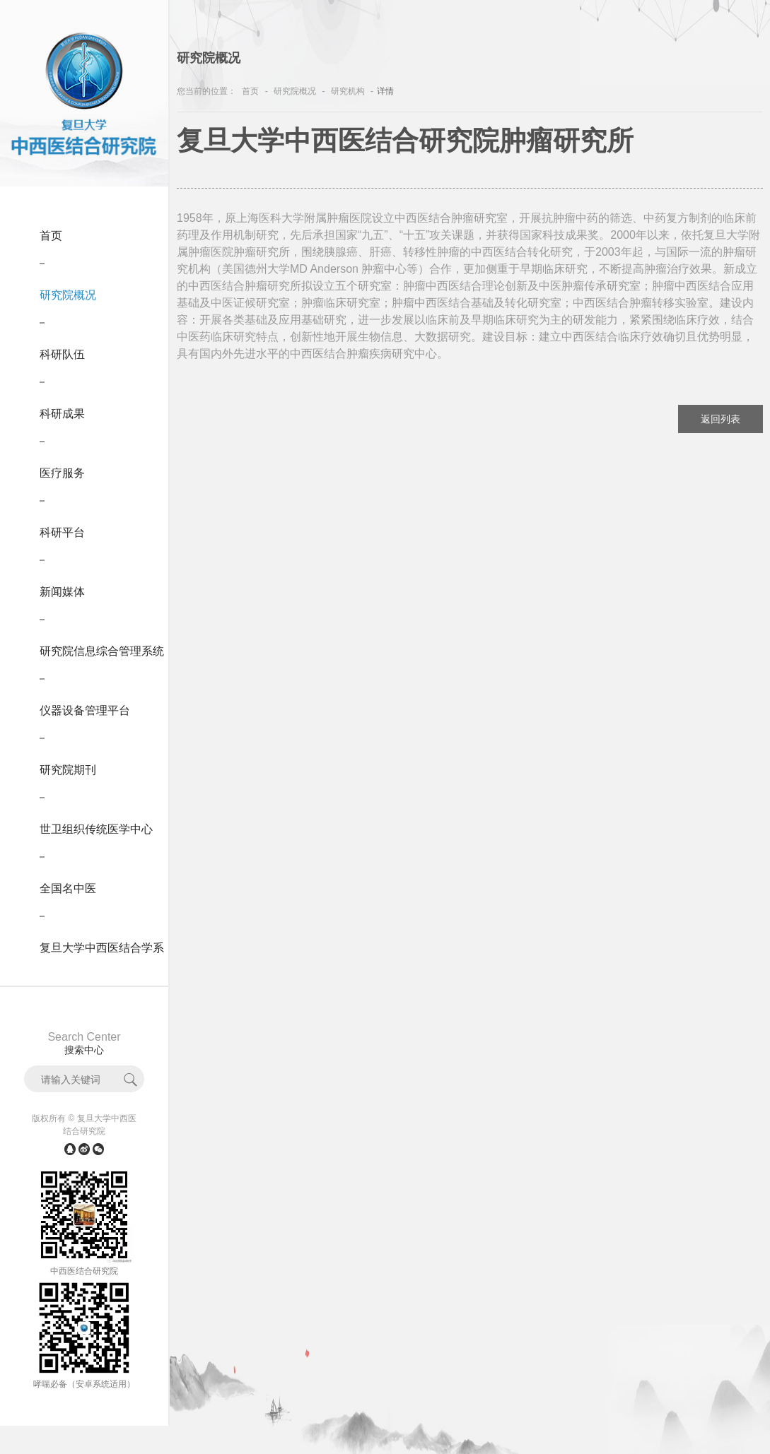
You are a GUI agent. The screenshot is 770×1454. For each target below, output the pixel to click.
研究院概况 (68, 295)
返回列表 (720, 419)
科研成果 (62, 414)
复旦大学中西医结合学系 (102, 948)
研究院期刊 (68, 770)
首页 (51, 236)
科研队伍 (62, 354)
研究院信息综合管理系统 (102, 651)
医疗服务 (62, 473)
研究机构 (348, 91)
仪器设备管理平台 (85, 710)
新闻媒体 (62, 592)
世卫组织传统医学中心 (96, 829)
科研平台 (62, 532)
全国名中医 (68, 888)
